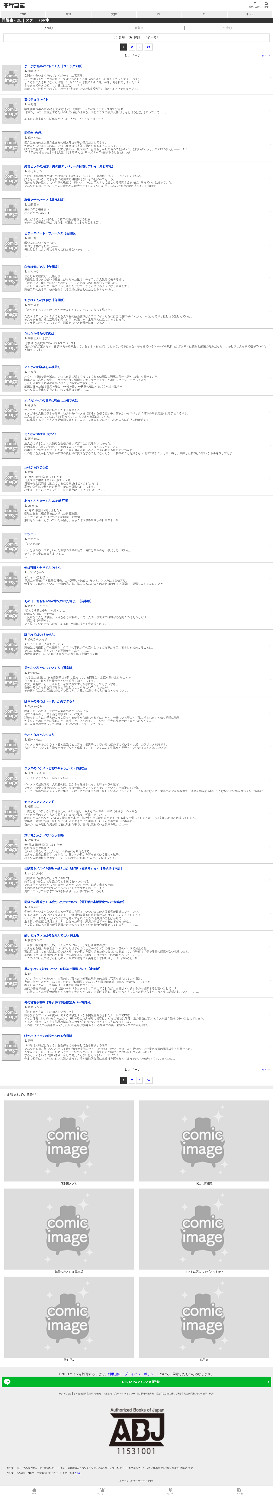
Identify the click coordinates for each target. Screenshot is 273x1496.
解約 (211, 1393)
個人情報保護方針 (145, 1393)
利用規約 (114, 1374)
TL (204, 14)
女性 (114, 14)
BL (159, 14)
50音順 (227, 28)
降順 (137, 37)
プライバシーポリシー (141, 1374)
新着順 (139, 28)
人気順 (48, 28)
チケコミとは (65, 1393)
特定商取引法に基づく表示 (169, 1393)
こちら (77, 1473)
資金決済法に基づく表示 (195, 1393)
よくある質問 (80, 1393)
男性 (68, 14)
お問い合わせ (94, 1393)
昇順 (122, 37)
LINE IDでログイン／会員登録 (81, 1382)
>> (148, 47)
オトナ (250, 14)
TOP (23, 14)
